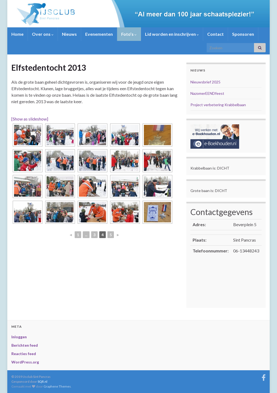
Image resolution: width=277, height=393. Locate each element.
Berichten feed (24, 345)
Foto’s (129, 34)
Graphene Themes (57, 386)
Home (17, 34)
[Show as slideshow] (29, 118)
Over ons (43, 34)
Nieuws (69, 34)
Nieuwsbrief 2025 (205, 82)
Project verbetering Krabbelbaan (218, 104)
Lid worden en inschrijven (172, 34)
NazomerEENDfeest (207, 93)
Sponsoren (243, 34)
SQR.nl (42, 381)
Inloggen (19, 336)
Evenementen (99, 34)
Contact (215, 34)
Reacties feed (23, 353)
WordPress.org (25, 362)
